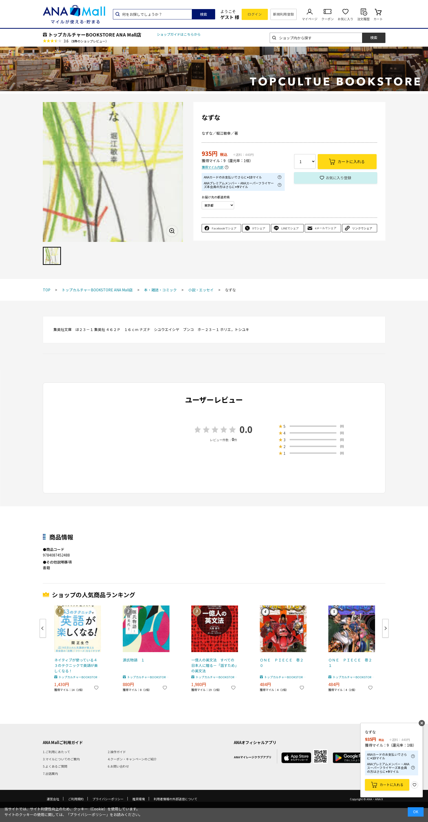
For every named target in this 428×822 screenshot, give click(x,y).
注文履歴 (363, 19)
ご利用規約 (76, 799)
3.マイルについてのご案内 (61, 759)
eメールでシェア (325, 228)
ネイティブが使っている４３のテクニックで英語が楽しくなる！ (76, 665)
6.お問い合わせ (118, 766)
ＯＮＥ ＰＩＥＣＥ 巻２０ (281, 662)
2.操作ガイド (117, 751)
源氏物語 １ (134, 659)
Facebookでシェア (224, 228)
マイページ (309, 19)
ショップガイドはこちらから (179, 34)
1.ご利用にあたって (56, 751)
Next (385, 628)
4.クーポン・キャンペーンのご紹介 (132, 759)
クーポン (327, 19)
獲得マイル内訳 (212, 167)
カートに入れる (391, 784)
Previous (43, 628)
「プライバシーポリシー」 (88, 814)
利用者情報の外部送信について (175, 799)
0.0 (246, 429)
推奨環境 (138, 799)
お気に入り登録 (338, 177)
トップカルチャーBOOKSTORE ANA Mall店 (94, 34)
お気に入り (345, 19)
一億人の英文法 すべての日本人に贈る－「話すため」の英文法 (214, 665)
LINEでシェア (290, 228)
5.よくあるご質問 (55, 766)
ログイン (255, 14)
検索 (203, 14)
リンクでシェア (362, 228)
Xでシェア (258, 228)
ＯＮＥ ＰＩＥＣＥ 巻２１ (350, 662)
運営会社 (53, 799)
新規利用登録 (283, 14)
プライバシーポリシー (108, 799)
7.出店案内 (50, 773)
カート (378, 19)
